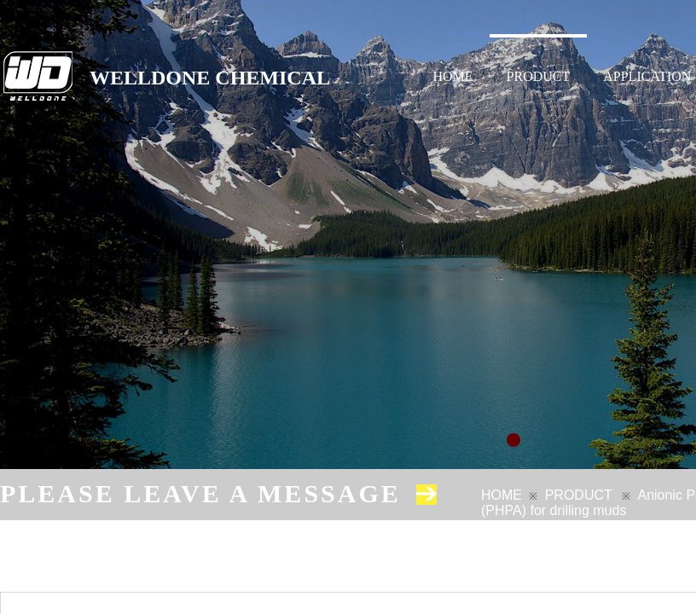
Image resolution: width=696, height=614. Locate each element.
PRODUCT (539, 76)
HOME (453, 76)
